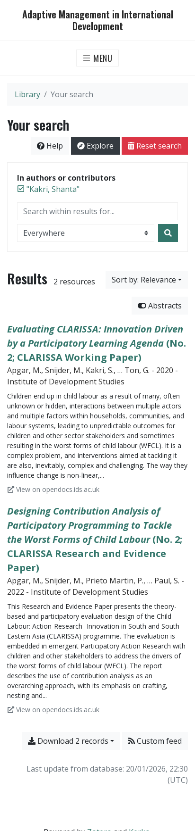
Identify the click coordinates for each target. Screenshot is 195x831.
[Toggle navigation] (97, 58)
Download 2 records (68, 741)
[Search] (168, 233)
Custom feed (155, 741)
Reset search (155, 146)
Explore (95, 146)
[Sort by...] (147, 280)
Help (50, 146)
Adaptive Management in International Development (97, 20)
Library (27, 94)
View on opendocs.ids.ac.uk (53, 489)
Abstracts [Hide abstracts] (160, 305)
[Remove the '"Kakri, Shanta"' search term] (53, 189)
